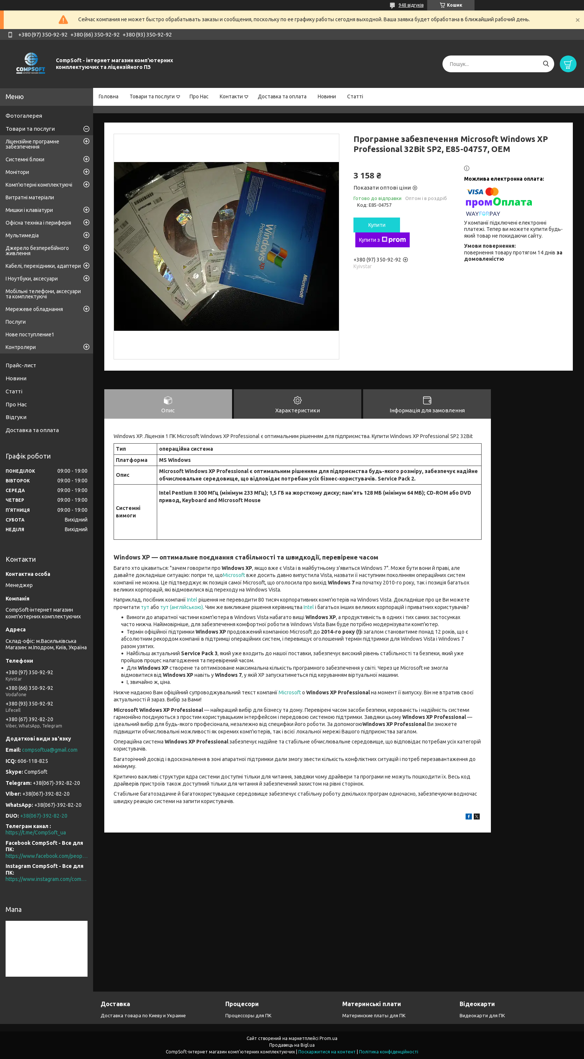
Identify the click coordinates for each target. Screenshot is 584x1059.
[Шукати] (545, 64)
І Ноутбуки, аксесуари (32, 279)
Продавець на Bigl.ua (292, 1045)
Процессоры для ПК (248, 1015)
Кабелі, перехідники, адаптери (43, 266)
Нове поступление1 (30, 334)
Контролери (21, 347)
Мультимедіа (22, 235)
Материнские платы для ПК (374, 1015)
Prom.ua (328, 1038)
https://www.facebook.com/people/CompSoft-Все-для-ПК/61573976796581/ (47, 856)
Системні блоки (25, 159)
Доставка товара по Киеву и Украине (143, 1015)
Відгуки (16, 417)
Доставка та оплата (282, 96)
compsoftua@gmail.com (49, 750)
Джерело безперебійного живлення (37, 250)
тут (145, 608)
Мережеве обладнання (34, 309)
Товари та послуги (152, 96)
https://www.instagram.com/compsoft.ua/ (47, 879)
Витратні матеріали (30, 197)
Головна (108, 96)
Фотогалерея (24, 115)
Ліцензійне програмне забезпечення (32, 144)
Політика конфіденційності (388, 1051)
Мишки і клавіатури (29, 210)
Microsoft (234, 576)
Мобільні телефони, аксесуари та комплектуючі (43, 293)
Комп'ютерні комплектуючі (39, 185)
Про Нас (199, 96)
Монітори (17, 172)
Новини (327, 96)
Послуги (16, 322)
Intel (192, 600)
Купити (376, 225)
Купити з (382, 240)
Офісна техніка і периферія (38, 223)
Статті (355, 96)
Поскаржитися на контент (327, 1051)
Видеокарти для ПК (482, 1015)
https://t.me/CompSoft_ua (36, 833)
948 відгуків (411, 5)
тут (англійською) (181, 608)
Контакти (231, 96)
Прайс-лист (21, 365)
